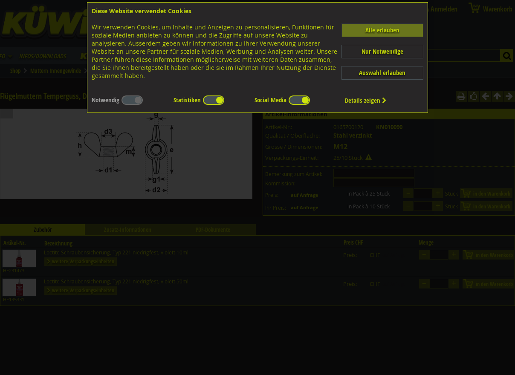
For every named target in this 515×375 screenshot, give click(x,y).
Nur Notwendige (382, 51)
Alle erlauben (382, 30)
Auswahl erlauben (382, 72)
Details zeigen (366, 100)
